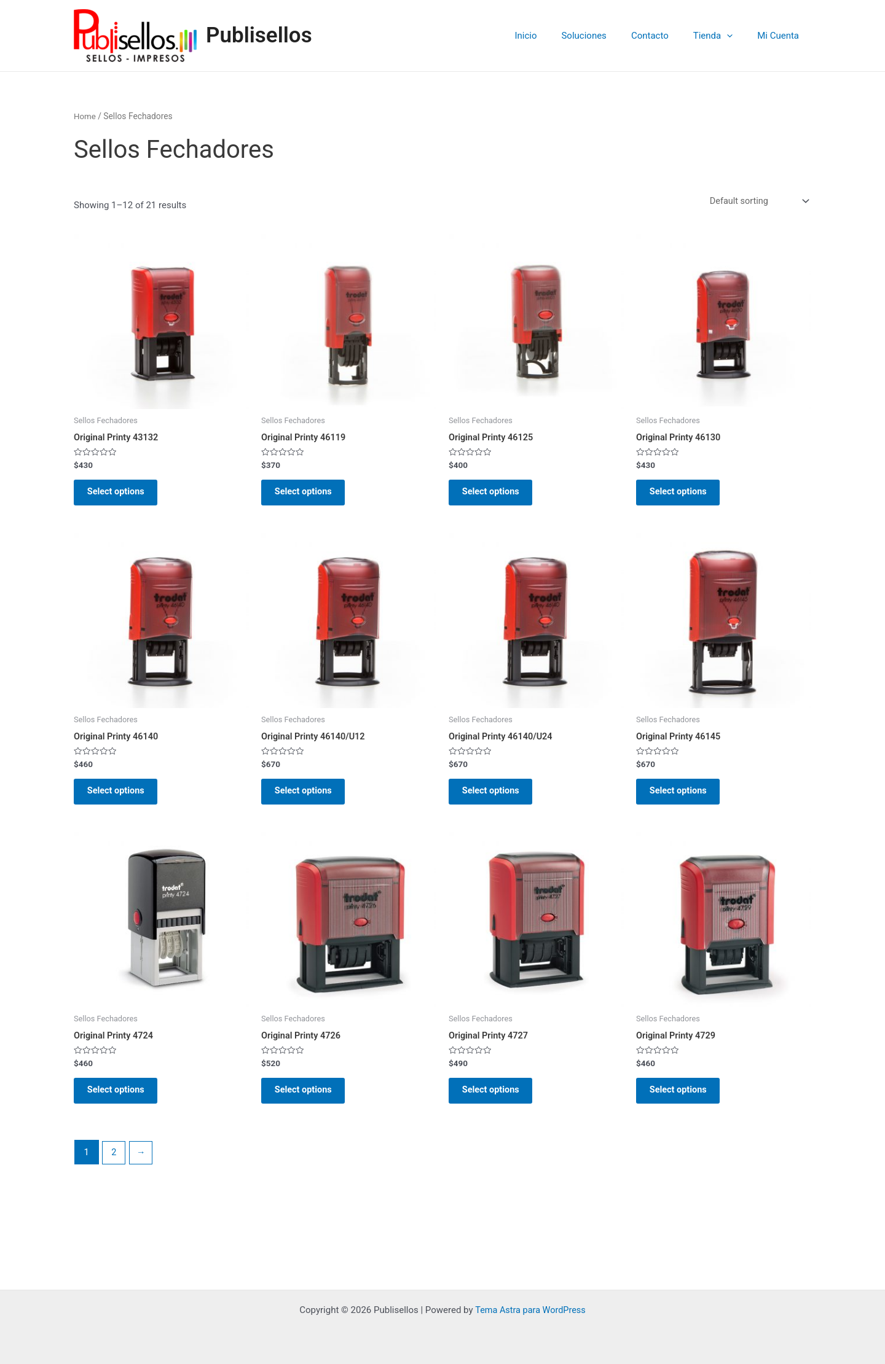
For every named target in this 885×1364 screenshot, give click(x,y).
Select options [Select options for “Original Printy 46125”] (497, 495)
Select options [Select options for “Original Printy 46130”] (684, 495)
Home (85, 116)
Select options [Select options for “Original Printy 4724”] (122, 1104)
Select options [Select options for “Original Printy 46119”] (309, 495)
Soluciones (605, 35)
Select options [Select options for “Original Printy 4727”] (497, 1104)
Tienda (722, 35)
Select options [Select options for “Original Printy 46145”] (684, 800)
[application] (736, 35)
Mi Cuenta (781, 35)
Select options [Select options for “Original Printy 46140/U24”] (497, 800)
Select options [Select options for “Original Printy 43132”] (122, 495)
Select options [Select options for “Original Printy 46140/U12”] (309, 800)
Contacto (665, 35)
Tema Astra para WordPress (530, 1309)
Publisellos (259, 35)
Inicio (553, 35)
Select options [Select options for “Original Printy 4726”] (309, 1104)
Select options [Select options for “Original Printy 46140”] (122, 800)
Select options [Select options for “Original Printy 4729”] (684, 1104)
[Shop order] (756, 202)
